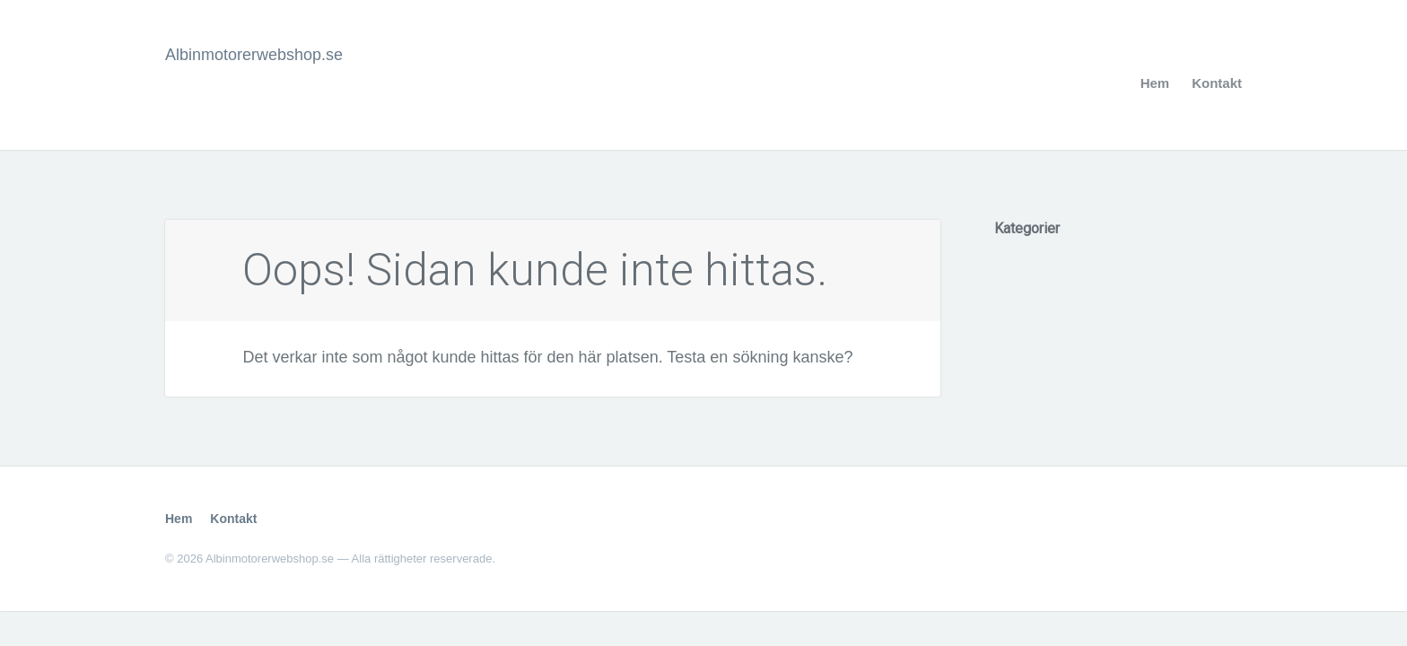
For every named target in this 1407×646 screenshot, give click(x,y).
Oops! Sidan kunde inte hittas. (535, 270)
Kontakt (1217, 83)
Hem (1155, 83)
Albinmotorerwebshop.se (254, 55)
